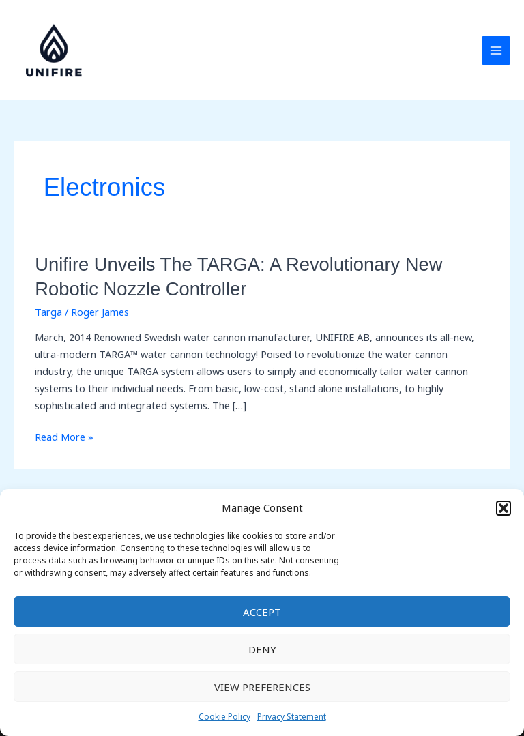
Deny (262, 649)
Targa (48, 312)
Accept (262, 612)
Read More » (64, 436)
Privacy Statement (291, 716)
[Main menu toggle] (496, 50)
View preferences (262, 687)
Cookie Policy (224, 716)
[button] (503, 508)
